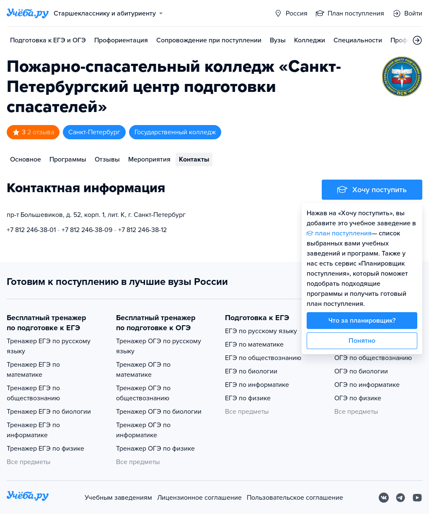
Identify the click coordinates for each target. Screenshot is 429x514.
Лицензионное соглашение (199, 497)
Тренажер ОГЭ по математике (143, 369)
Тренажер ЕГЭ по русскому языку (48, 346)
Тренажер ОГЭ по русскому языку (158, 346)
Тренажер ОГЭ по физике (155, 448)
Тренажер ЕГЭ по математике (33, 369)
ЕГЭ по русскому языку (261, 331)
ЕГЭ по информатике (257, 385)
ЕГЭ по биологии (251, 371)
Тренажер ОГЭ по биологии (159, 411)
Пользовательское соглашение (295, 497)
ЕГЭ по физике (248, 398)
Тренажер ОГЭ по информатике (143, 430)
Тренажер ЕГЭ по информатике (33, 430)
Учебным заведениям (118, 497)
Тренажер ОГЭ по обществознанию (143, 393)
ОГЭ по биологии (361, 371)
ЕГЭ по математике (254, 344)
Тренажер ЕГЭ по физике (45, 448)
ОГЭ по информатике (367, 385)
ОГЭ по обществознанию (373, 358)
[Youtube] (417, 498)
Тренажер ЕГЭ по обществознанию (33, 393)
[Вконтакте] (384, 498)
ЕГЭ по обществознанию (263, 358)
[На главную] (28, 497)
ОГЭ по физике (357, 398)
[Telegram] (400, 498)
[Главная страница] (28, 13)
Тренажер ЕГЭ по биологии (49, 411)
